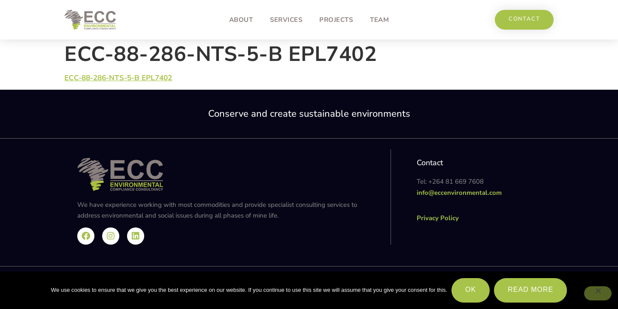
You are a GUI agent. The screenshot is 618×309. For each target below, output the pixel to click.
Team (379, 19)
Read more (530, 289)
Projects (336, 19)
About (241, 19)
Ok (470, 289)
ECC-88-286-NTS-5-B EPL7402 (118, 78)
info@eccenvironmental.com (459, 192)
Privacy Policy (438, 218)
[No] (598, 293)
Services (286, 19)
